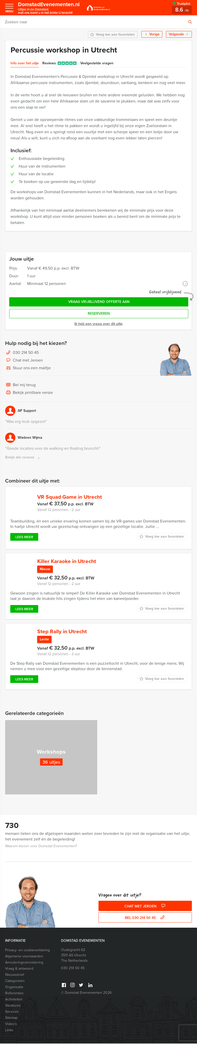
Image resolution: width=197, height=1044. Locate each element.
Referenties (14, 993)
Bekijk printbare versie (29, 393)
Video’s (11, 1024)
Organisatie (14, 987)
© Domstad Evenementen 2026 (86, 993)
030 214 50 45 (26, 352)
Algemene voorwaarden (24, 956)
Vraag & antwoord (19, 969)
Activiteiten (14, 999)
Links (9, 1030)
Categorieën (15, 981)
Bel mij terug (20, 385)
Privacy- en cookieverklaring (27, 950)
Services (12, 1012)
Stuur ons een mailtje (28, 368)
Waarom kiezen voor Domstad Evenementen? (41, 846)
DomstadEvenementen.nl (50, 7)
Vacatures (13, 1006)
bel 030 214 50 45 (145, 918)
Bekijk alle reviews (23, 457)
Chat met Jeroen (24, 360)
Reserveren (99, 313)
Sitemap (11, 1018)
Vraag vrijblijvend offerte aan (99, 301)
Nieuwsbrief (14, 975)
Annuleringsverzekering (24, 963)
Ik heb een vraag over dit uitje (98, 323)
